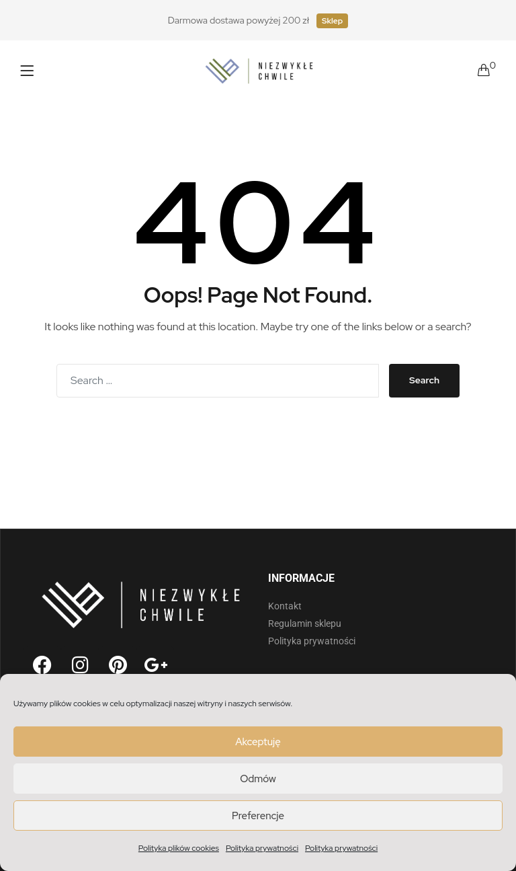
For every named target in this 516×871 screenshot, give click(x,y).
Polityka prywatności (262, 848)
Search (424, 380)
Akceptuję (257, 742)
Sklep (332, 20)
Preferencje (258, 816)
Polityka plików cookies (178, 848)
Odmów (258, 779)
